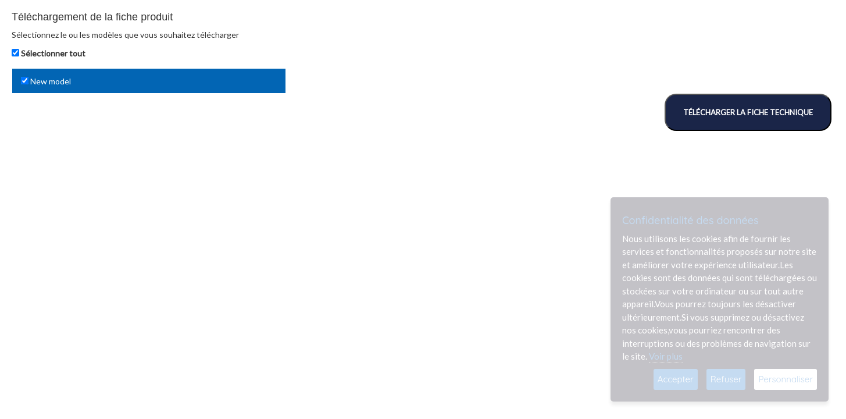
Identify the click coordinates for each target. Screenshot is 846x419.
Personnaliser (785, 379)
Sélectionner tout (53, 53)
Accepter (676, 379)
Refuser (726, 379)
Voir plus (666, 356)
